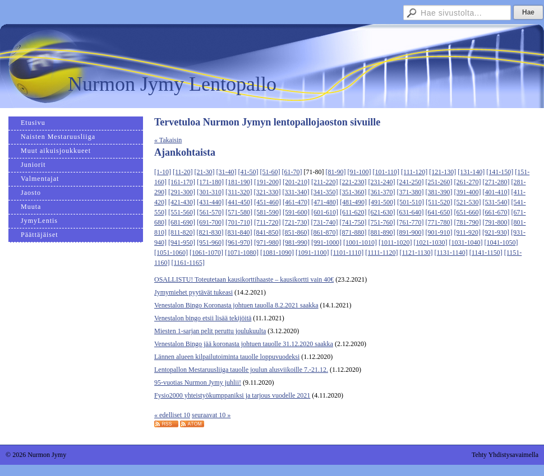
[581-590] (267, 212)
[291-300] (181, 192)
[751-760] (381, 222)
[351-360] (353, 192)
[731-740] (324, 222)
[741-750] (353, 222)
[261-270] (467, 182)
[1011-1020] (395, 242)
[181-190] (238, 182)
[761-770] (410, 222)
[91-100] (359, 172)
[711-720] (267, 222)
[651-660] (467, 212)
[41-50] (248, 172)
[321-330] (267, 192)
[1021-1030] (431, 242)
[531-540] (496, 202)
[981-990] (296, 242)
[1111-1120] (381, 252)
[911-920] (467, 232)
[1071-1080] (242, 252)
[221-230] (353, 182)
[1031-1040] (466, 242)
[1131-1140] (451, 252)
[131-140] (471, 172)
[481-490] (353, 202)
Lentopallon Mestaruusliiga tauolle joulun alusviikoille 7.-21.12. (241, 370)
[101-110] (386, 172)
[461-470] (296, 202)
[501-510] (410, 202)
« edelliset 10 (172, 415)
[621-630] (381, 212)
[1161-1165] (188, 263)
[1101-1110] (347, 252)
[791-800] (496, 222)
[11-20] (183, 172)
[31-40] (226, 172)
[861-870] (324, 232)
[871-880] (353, 232)
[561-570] (210, 212)
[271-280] (496, 182)
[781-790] (467, 222)
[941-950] (181, 242)
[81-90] (336, 172)
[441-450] (238, 202)
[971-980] (267, 242)
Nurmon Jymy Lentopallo (172, 84)
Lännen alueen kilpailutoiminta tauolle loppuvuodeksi (226, 357)
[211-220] (324, 182)
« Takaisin (168, 140)
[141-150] (499, 172)
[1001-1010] (360, 242)
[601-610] (324, 212)
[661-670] (496, 212)
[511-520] (439, 202)
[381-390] (439, 192)
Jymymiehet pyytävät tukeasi (193, 292)
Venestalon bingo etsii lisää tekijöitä (202, 318)
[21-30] (205, 172)
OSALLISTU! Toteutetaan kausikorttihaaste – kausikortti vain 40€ (244, 279)
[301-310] (210, 192)
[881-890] (381, 232)
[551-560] (181, 212)
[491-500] (381, 202)
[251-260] (439, 182)
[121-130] (442, 172)
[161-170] (181, 182)
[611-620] (353, 212)
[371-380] (410, 192)
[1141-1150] (485, 252)
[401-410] (496, 192)
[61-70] (292, 172)
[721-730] (296, 222)
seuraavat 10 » (211, 415)
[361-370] (381, 192)
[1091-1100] (312, 252)
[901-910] (439, 232)
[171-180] (210, 182)
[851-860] (296, 232)
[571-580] (238, 212)
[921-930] (495, 232)
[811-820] (181, 232)
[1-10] (162, 172)
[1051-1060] (171, 252)
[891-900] (410, 232)
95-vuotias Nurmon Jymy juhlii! (197, 382)
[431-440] (210, 202)
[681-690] (181, 222)
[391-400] (467, 192)
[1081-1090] (277, 252)
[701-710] (238, 222)
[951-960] (210, 242)
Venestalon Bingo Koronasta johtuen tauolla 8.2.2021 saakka (236, 305)
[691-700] (210, 222)
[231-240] (381, 182)
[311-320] (238, 192)
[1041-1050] (501, 242)
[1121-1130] (415, 252)
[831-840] (238, 232)
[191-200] (267, 182)
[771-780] (439, 222)
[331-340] (296, 192)
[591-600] (296, 212)
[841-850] (267, 232)
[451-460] (267, 202)
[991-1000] (326, 242)
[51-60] (270, 172)
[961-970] (238, 242)
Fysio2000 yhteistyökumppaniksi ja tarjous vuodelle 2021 (232, 395)
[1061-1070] (206, 252)
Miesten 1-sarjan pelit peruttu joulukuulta (210, 331)
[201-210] (296, 182)
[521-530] (467, 202)
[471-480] (324, 202)
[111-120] (414, 172)
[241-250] (410, 182)
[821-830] (210, 232)
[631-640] (410, 212)
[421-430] (181, 202)
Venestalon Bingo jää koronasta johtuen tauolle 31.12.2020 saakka (243, 344)
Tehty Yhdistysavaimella (505, 455)
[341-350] (324, 192)
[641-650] (439, 212)
